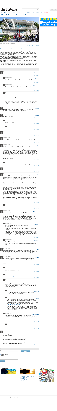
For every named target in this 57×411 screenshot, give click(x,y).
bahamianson (36, 211)
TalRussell (37, 108)
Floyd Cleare (23, 380)
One (38, 249)
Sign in (3, 361)
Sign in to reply (36, 75)
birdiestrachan (36, 72)
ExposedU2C (36, 174)
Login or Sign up (53, 9)
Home (2, 12)
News (5, 12)
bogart (37, 93)
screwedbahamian (35, 145)
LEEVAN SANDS (24, 379)
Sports (9, 12)
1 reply (8, 311)
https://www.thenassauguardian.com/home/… (13, 276)
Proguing (37, 78)
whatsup (37, 138)
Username (2, 350)
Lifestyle (28, 12)
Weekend (18, 12)
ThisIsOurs (36, 240)
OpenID (25, 351)
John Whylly (23, 378)
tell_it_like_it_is (36, 85)
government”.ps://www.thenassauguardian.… (15, 304)
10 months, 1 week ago (7, 71)
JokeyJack (37, 205)
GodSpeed (37, 168)
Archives (37, 12)
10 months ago (9, 323)
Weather (32, 12)
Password (3, 357)
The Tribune (8, 9)
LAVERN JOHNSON (24, 377)
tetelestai (37, 121)
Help (41, 12)
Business (13, 12)
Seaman (37, 115)
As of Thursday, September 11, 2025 (33, 45)
